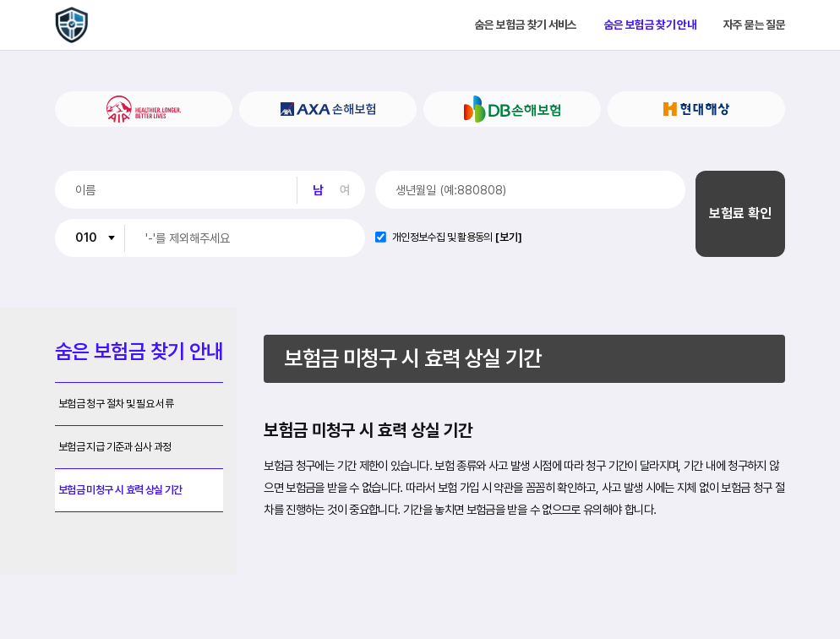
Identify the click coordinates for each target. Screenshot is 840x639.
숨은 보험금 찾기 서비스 (526, 25)
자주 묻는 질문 (754, 25)
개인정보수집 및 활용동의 (442, 237)
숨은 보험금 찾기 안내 (650, 25)
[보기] (508, 237)
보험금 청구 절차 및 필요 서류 (115, 403)
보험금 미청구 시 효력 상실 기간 (120, 489)
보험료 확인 (740, 213)
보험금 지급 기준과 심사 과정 (115, 446)
